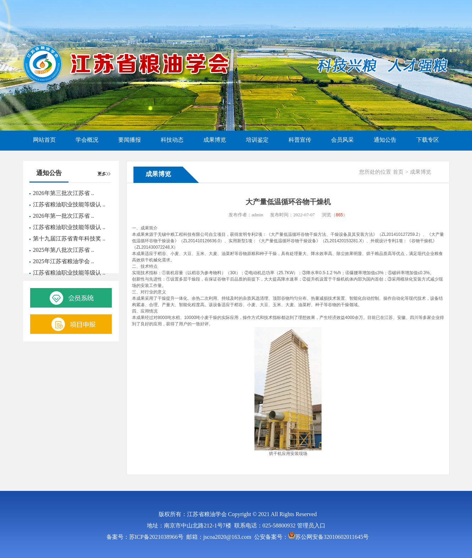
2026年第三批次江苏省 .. (63, 193)
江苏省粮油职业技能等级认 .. (69, 204)
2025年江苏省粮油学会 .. (63, 261)
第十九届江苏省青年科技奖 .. (69, 238)
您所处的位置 (375, 172)
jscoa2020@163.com (227, 537)
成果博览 (420, 172)
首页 (398, 172)
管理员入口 (311, 525)
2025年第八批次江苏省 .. (63, 250)
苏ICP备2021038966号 (156, 537)
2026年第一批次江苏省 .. (63, 216)
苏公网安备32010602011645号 (332, 537)
